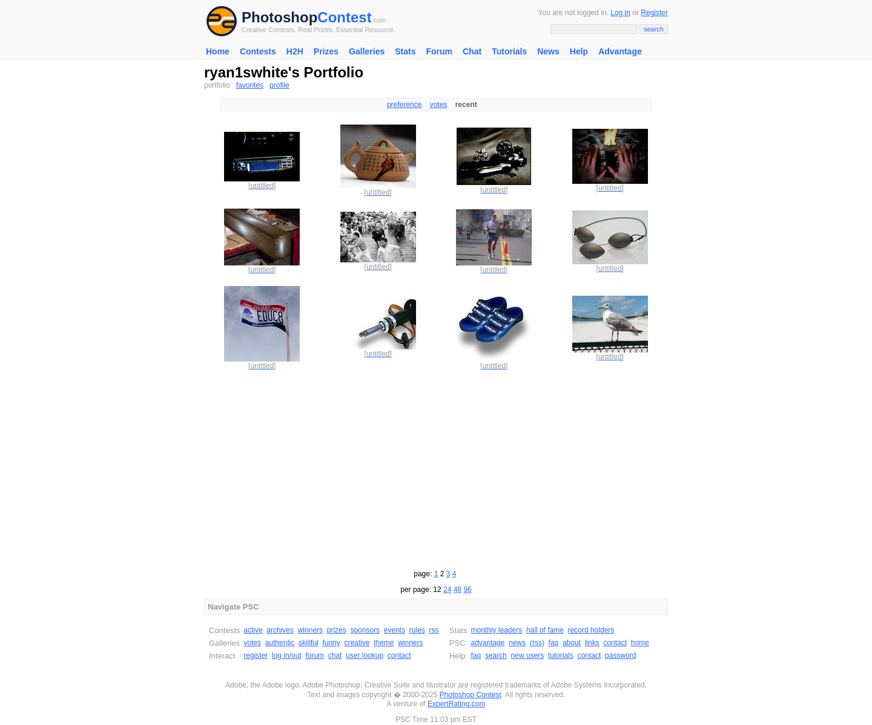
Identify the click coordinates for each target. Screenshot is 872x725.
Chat (472, 51)
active (252, 630)
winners (310, 630)
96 (467, 589)
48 (457, 589)
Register (654, 12)
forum (314, 655)
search (496, 655)
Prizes (326, 51)
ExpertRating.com (456, 704)
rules (417, 630)
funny (331, 643)
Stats (405, 51)
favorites (249, 85)
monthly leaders (496, 630)
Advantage (620, 51)
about (572, 643)
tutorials (560, 655)
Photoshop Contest (470, 695)
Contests (258, 51)
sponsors (365, 630)
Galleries (367, 51)
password (620, 655)
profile (279, 85)
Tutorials (509, 51)
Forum (439, 51)
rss (434, 630)
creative (356, 643)
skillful (309, 643)
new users (527, 655)
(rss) (537, 643)
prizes (336, 630)
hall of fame (545, 630)
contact (399, 655)
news (517, 643)
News (548, 51)
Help (579, 51)
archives (280, 630)
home (640, 643)
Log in (620, 12)
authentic (280, 643)
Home (218, 51)
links (592, 643)
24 (447, 589)
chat (335, 655)
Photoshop (279, 17)
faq (554, 643)
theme (384, 643)
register (255, 655)
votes (439, 104)
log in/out (287, 655)
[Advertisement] (436, 468)
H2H (294, 51)
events (394, 630)
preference (404, 104)
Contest (344, 17)
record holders (591, 630)
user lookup (364, 655)
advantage (487, 643)
